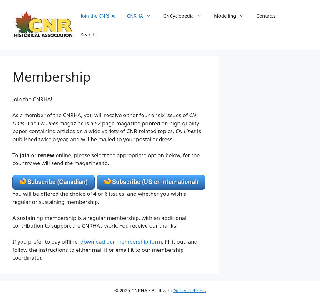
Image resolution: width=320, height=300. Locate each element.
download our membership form (121, 241)
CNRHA (142, 15)
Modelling (232, 15)
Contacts (265, 16)
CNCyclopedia (185, 15)
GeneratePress (189, 290)
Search (88, 34)
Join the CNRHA (98, 16)
